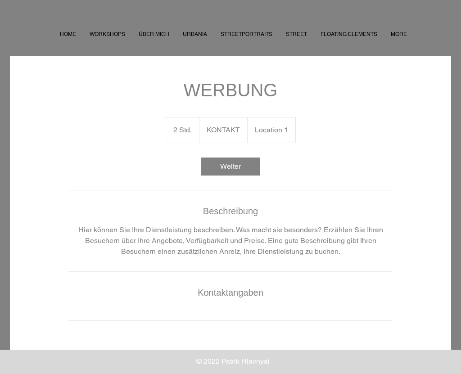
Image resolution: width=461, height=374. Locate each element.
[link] (230, 167)
